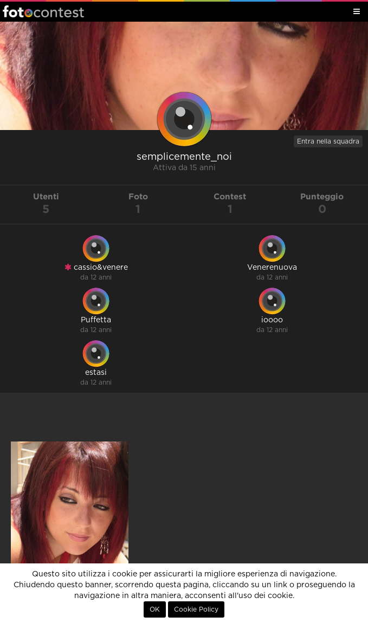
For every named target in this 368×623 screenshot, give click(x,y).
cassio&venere (96, 267)
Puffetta (96, 320)
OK (155, 609)
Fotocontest (43, 11)
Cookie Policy (196, 609)
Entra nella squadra (328, 141)
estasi (96, 373)
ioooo (272, 320)
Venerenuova (272, 267)
